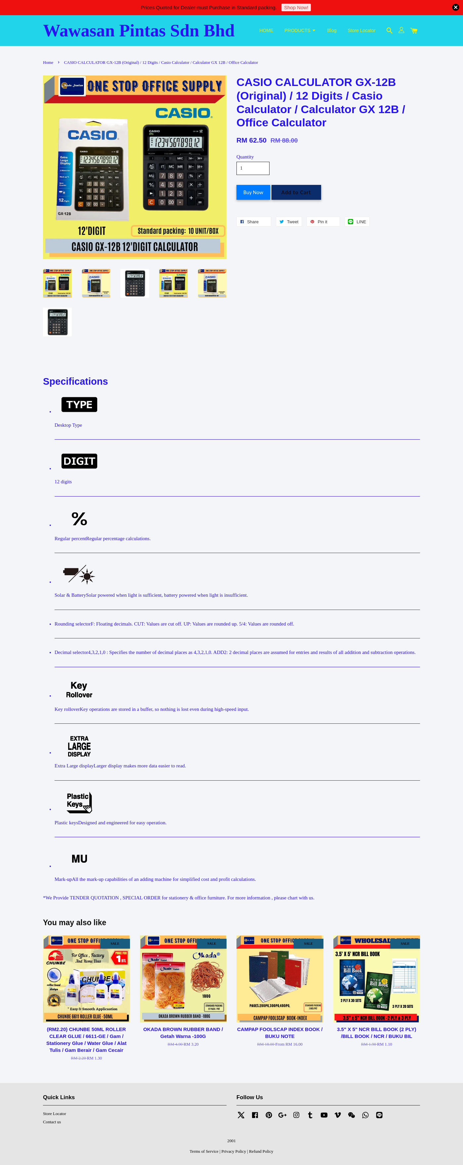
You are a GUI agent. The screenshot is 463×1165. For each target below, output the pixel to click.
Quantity (245, 156)
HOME (266, 30)
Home (48, 62)
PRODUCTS (300, 30)
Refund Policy (261, 1151)
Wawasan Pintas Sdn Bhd (139, 30)
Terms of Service (204, 1151)
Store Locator (361, 30)
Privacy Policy (233, 1151)
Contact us (52, 1122)
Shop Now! (296, 7)
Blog (332, 30)
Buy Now (253, 192)
